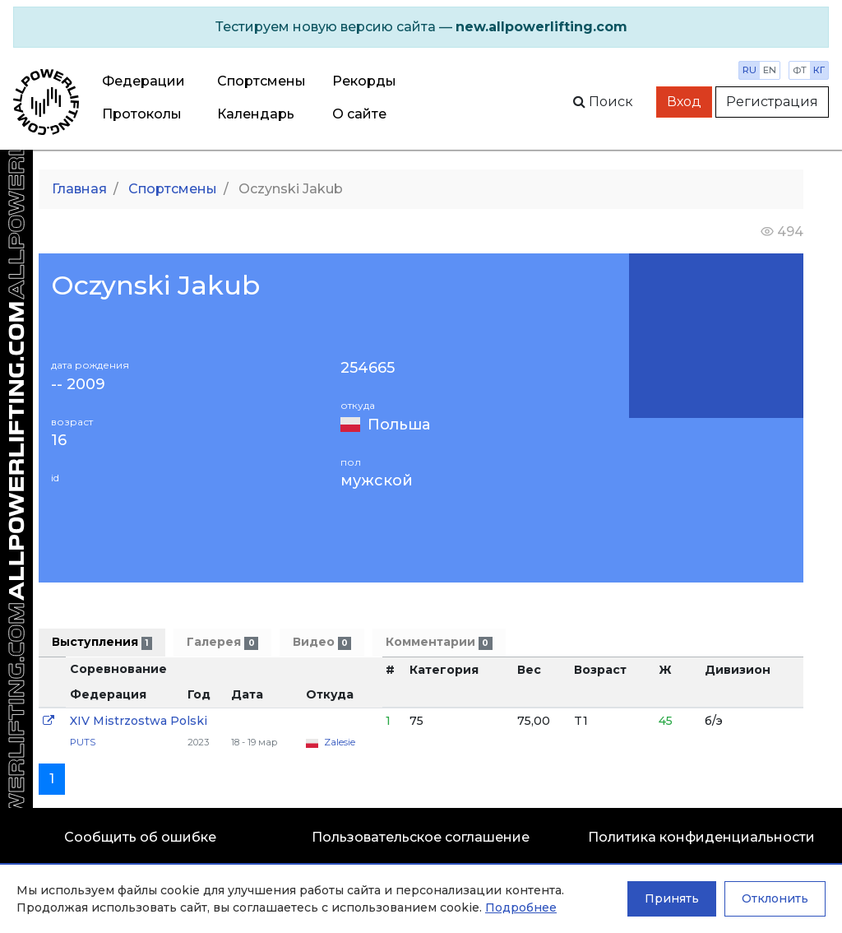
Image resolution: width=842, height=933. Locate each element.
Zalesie (339, 742)
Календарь (255, 114)
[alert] (421, 27)
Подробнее (521, 907)
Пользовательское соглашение (421, 837)
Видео (322, 642)
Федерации (143, 81)
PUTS (82, 742)
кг (819, 70)
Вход (684, 101)
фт (800, 70)
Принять (672, 898)
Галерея (222, 642)
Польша (399, 424)
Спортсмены (261, 81)
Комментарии (439, 642)
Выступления (102, 642)
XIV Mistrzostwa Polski (138, 720)
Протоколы (142, 114)
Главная (79, 189)
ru (749, 70)
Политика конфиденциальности (701, 837)
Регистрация (772, 101)
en (769, 70)
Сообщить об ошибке (140, 837)
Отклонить (775, 898)
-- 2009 (78, 384)
